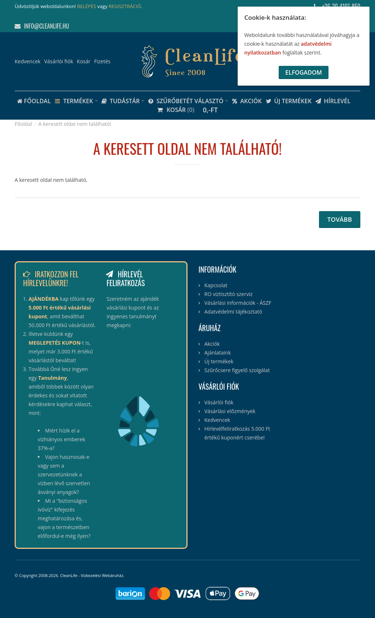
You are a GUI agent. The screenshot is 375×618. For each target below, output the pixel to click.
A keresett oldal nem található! (74, 123)
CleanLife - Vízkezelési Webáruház (91, 575)
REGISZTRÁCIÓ (125, 6)
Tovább (339, 219)
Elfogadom (303, 72)
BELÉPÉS (86, 6)
